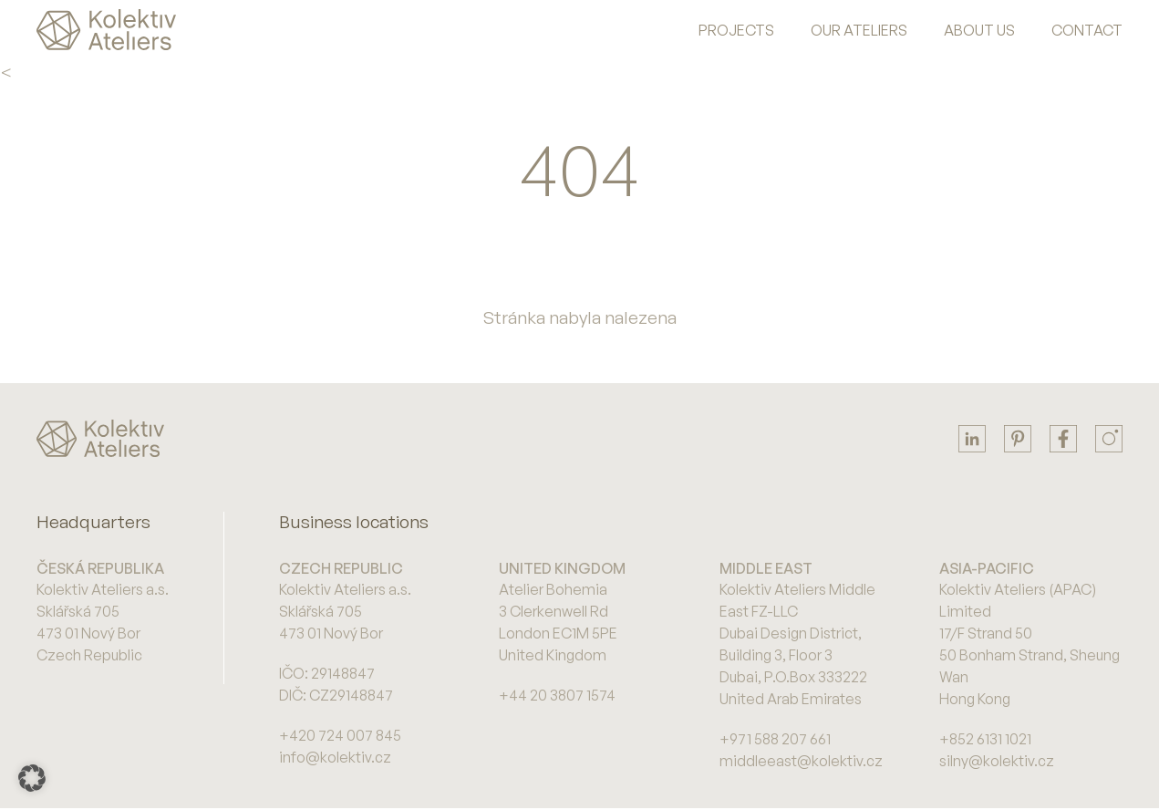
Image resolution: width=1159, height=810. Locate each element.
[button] (32, 778)
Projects (736, 30)
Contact (1087, 30)
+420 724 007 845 (340, 735)
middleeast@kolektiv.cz (801, 761)
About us (979, 30)
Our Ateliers (859, 30)
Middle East (765, 568)
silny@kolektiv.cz (996, 761)
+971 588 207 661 (775, 739)
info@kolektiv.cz (335, 757)
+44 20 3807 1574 (557, 695)
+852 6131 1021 (985, 739)
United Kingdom (562, 568)
